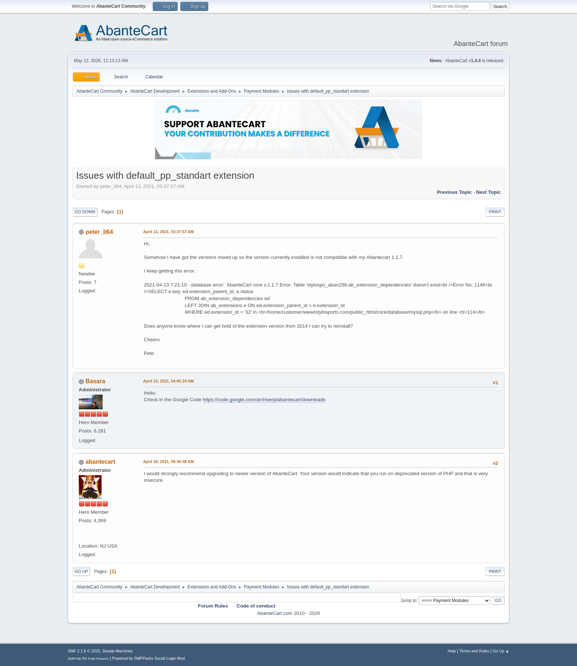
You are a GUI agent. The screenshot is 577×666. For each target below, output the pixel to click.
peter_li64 (99, 232)
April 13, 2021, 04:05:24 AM (168, 381)
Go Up (81, 571)
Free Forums (98, 658)
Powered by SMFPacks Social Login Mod (148, 658)
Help (452, 651)
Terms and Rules (474, 651)
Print (495, 212)
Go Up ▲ (501, 651)
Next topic (488, 192)
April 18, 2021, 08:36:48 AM (168, 461)
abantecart (100, 462)
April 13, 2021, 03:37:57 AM (168, 231)
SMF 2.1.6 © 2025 (84, 651)
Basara (95, 381)
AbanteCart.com (274, 613)
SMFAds (74, 658)
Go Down (85, 212)
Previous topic (454, 192)
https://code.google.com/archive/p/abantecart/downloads (264, 399)
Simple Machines (117, 651)
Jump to (409, 600)
